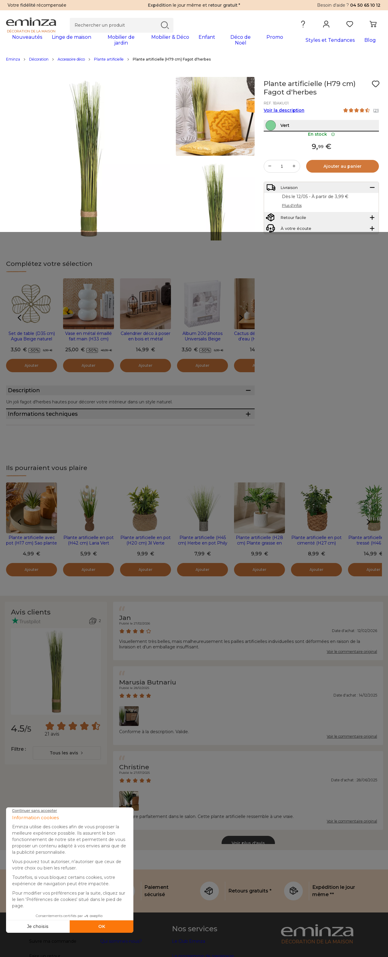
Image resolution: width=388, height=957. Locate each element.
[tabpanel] (147, 43)
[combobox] (67, 779)
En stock (321, 151)
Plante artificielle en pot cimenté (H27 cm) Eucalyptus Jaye (316, 569)
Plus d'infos (292, 228)
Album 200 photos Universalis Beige (202, 340)
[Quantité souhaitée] (282, 183)
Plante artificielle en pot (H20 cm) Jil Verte (145, 566)
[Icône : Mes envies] (375, 87)
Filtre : (18, 776)
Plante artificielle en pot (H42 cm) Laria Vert (88, 566)
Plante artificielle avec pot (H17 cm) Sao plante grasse (31, 569)
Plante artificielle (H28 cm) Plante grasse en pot (259, 569)
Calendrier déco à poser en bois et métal (145, 340)
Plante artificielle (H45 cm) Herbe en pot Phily (202, 566)
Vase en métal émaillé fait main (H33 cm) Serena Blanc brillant (88, 343)
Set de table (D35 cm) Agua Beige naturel (31, 340)
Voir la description (284, 114)
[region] (194, 63)
